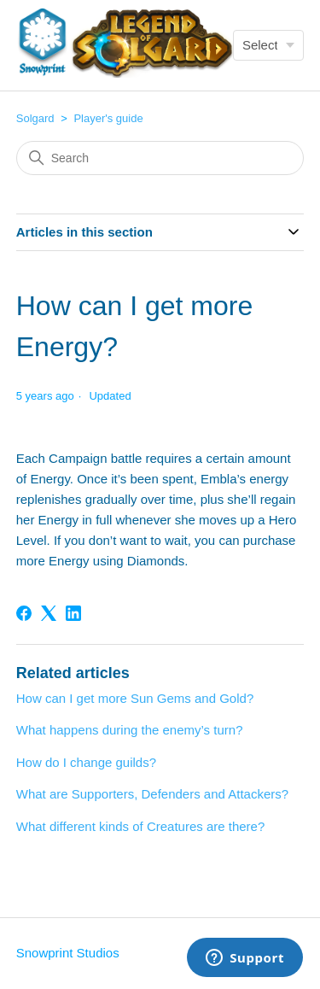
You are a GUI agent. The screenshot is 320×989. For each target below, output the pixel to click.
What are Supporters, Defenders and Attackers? (152, 794)
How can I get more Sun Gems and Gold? (134, 698)
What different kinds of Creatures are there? (140, 826)
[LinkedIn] (73, 613)
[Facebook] (24, 613)
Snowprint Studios (67, 952)
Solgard (35, 118)
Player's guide (108, 118)
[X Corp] (48, 613)
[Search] (160, 158)
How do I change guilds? (86, 762)
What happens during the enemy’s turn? (129, 730)
